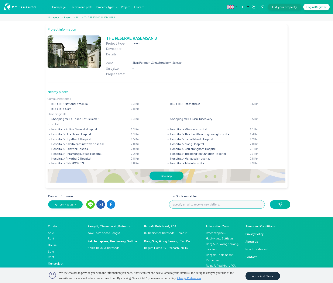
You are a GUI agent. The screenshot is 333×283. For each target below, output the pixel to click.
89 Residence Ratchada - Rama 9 (165, 233)
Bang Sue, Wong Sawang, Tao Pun (168, 241)
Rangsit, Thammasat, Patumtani (110, 226)
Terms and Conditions (260, 226)
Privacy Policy (255, 234)
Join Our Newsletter (183, 196)
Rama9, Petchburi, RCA (160, 226)
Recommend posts (81, 7)
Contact (139, 7)
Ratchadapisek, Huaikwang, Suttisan (113, 241)
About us (252, 241)
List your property (284, 7)
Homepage (59, 7)
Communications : (59, 98)
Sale (51, 233)
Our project (55, 263)
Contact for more (60, 196)
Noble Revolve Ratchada (103, 247)
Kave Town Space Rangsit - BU (106, 233)
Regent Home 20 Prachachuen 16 (166, 247)
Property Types (106, 7)
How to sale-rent (257, 249)
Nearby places (58, 91)
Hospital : (54, 124)
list (77, 17)
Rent (51, 238)
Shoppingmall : (57, 114)
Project (125, 7)
